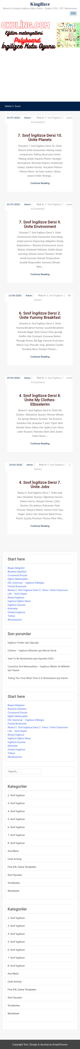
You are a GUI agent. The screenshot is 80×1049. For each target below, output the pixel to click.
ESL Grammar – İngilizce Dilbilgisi (26, 582)
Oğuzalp (34, 642)
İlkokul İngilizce (16, 597)
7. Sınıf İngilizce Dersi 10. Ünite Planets (40, 137)
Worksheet (13, 890)
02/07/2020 (13, 117)
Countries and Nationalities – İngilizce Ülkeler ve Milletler (39, 666)
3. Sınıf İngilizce (16, 803)
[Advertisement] (40, 77)
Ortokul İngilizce (16, 612)
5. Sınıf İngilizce (16, 819)
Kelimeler (13, 608)
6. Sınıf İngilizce (55, 295)
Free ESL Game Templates (22, 866)
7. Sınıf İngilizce (53, 117)
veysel (15, 670)
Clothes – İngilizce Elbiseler (22, 650)
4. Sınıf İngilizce (53, 377)
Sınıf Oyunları (15, 875)
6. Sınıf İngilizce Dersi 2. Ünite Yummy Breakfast (40, 315)
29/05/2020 (13, 377)
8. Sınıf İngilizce (16, 843)
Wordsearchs (15, 619)
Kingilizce (40, 4)
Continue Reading (40, 183)
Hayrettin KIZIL (46, 658)
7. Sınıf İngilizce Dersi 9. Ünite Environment (40, 224)
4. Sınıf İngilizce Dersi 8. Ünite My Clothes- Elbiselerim (40, 400)
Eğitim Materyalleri (18, 579)
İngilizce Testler (16, 642)
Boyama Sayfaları (17, 571)
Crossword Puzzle (17, 575)
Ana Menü (13, 851)
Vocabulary (14, 882)
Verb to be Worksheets (20, 658)
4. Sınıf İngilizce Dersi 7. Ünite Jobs (40, 484)
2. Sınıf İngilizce (16, 795)
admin (27, 117)
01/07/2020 (13, 204)
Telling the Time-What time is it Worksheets (32, 678)
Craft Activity (15, 859)
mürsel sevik (49, 650)
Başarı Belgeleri (16, 568)
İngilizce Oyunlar (16, 604)
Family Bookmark (17, 586)
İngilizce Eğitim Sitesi (19, 601)
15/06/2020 (14, 295)
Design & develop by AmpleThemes (49, 1044)
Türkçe (11, 615)
